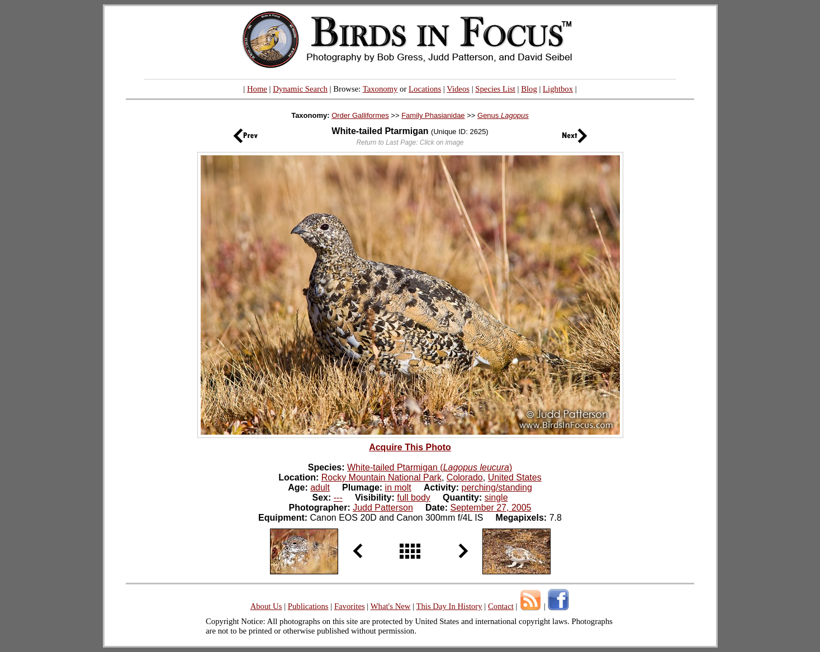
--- (338, 497)
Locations (425, 88)
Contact (501, 606)
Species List (495, 88)
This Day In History (449, 606)
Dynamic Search (300, 88)
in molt (398, 487)
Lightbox (558, 88)
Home (257, 88)
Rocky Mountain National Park (381, 477)
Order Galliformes (360, 115)
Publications (308, 606)
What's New (391, 606)
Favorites (349, 606)
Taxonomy (380, 88)
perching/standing (497, 487)
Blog (529, 88)
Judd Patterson (383, 507)
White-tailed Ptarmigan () (429, 467)
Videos (458, 88)
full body (413, 497)
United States (515, 477)
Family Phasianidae (432, 115)
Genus (503, 115)
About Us (266, 606)
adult (320, 487)
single (496, 497)
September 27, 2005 (490, 507)
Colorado (465, 477)
